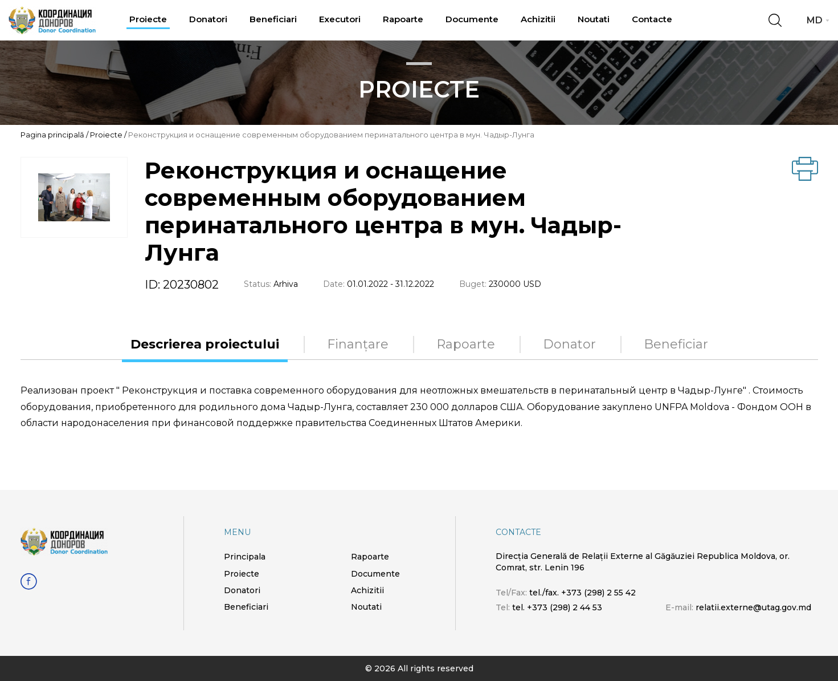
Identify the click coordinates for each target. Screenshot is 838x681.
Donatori (208, 19)
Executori (340, 19)
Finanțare (358, 344)
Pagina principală (52, 134)
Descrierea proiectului (204, 344)
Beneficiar (676, 344)
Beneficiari (273, 19)
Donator (569, 344)
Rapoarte (403, 19)
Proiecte (148, 19)
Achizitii (538, 19)
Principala (244, 557)
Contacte (652, 19)
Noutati (594, 19)
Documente (471, 19)
